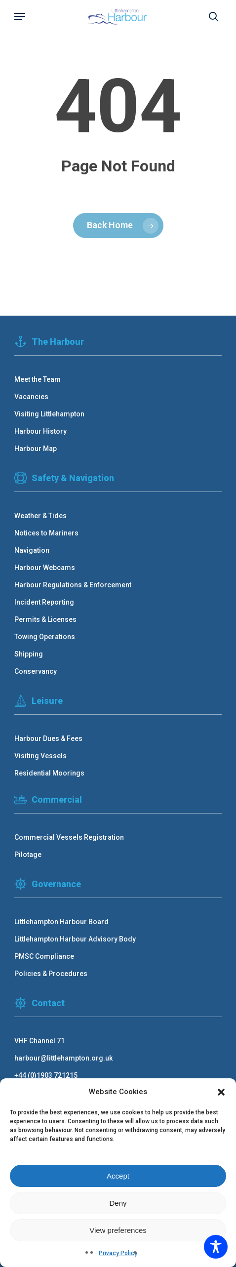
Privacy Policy (118, 1253)
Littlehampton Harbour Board (61, 922)
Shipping (28, 654)
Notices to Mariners (46, 533)
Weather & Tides (40, 516)
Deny (117, 1203)
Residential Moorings (49, 773)
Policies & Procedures (50, 974)
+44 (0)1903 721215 (46, 1075)
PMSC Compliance (44, 956)
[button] (221, 1092)
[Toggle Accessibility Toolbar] (216, 1247)
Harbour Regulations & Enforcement (72, 585)
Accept (118, 1176)
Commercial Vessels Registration (69, 837)
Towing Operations (44, 637)
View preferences (118, 1230)
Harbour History (40, 431)
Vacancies (31, 397)
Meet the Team (37, 379)
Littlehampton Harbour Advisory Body (75, 939)
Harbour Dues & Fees (48, 738)
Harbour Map (35, 448)
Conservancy (35, 671)
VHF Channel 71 (39, 1041)
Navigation (31, 550)
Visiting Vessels (40, 756)
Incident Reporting (44, 602)
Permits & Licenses (45, 619)
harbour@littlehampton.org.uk (63, 1058)
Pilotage (27, 854)
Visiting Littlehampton (49, 414)
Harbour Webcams (44, 568)
